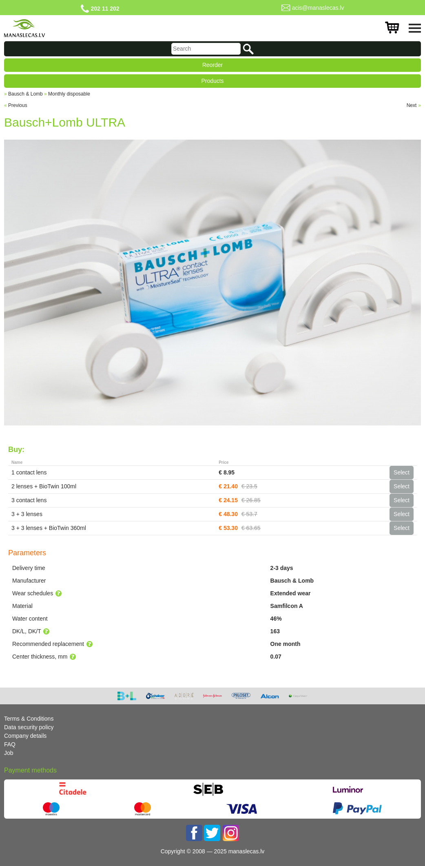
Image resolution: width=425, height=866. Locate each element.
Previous (17, 105)
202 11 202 (105, 8)
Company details (25, 735)
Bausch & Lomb (25, 94)
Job (8, 753)
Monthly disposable (69, 94)
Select (402, 472)
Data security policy (28, 727)
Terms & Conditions (28, 718)
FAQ (9, 744)
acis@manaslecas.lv (318, 7)
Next (412, 105)
